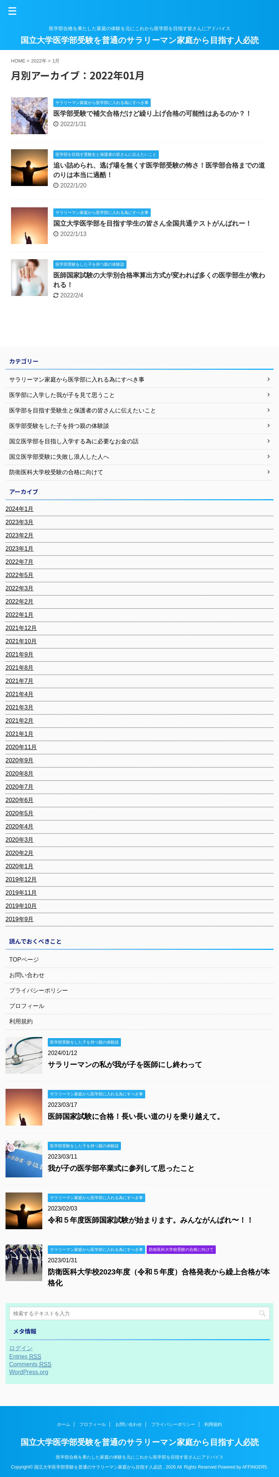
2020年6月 (20, 800)
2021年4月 (20, 694)
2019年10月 (21, 906)
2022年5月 (20, 575)
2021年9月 (20, 654)
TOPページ (24, 959)
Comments (30, 1364)
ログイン (21, 1348)
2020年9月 (20, 760)
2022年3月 (20, 588)
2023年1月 (20, 549)
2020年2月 (20, 853)
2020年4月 (20, 826)
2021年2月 (20, 721)
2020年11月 (21, 747)
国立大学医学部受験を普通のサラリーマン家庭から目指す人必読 (140, 40)
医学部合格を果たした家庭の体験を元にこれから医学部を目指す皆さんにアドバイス (139, 1457)
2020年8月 (20, 773)
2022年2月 (20, 601)
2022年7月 (20, 562)
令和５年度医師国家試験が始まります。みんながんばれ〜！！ (151, 1220)
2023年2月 (20, 535)
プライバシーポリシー (38, 990)
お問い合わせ (26, 975)
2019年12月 (21, 879)
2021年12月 (21, 628)
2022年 (39, 61)
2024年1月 (20, 509)
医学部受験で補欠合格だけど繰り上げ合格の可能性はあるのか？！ (152, 113)
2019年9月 (20, 919)
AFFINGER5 (254, 1467)
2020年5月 (20, 813)
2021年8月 (20, 668)
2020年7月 (20, 787)
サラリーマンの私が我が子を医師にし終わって (125, 1065)
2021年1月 (20, 734)
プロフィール (26, 1006)
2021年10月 (21, 641)
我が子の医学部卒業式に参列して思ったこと (121, 1168)
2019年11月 (21, 893)
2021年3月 (20, 707)
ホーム (63, 1424)
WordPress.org (28, 1372)
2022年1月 (20, 615)
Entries (25, 1356)
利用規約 (21, 1021)
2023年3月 (20, 522)
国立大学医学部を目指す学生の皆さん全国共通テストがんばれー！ (152, 223)
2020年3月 (20, 840)
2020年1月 (20, 866)
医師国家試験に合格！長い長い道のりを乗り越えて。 (136, 1116)
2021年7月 (20, 681)
